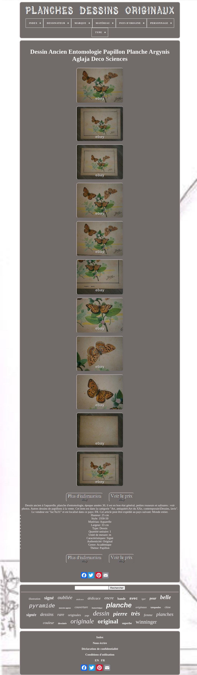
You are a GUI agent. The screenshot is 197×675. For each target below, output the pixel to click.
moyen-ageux (65, 608)
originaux (141, 607)
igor (144, 598)
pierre (120, 613)
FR (103, 660)
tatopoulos (156, 607)
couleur (48, 623)
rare (60, 614)
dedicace (80, 599)
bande (122, 598)
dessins (46, 614)
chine (167, 607)
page (87, 615)
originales (74, 615)
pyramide (42, 606)
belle (165, 597)
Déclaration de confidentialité (100, 648)
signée (31, 615)
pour (153, 598)
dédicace (94, 598)
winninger (146, 622)
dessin (101, 613)
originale (82, 621)
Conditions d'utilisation (99, 654)
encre (109, 597)
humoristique (97, 608)
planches (164, 614)
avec (133, 598)
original (108, 621)
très (135, 613)
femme (148, 615)
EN (97, 660)
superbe (127, 623)
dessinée (62, 623)
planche (119, 605)
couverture (81, 607)
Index (100, 637)
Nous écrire (100, 643)
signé (49, 597)
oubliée (65, 597)
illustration (34, 598)
